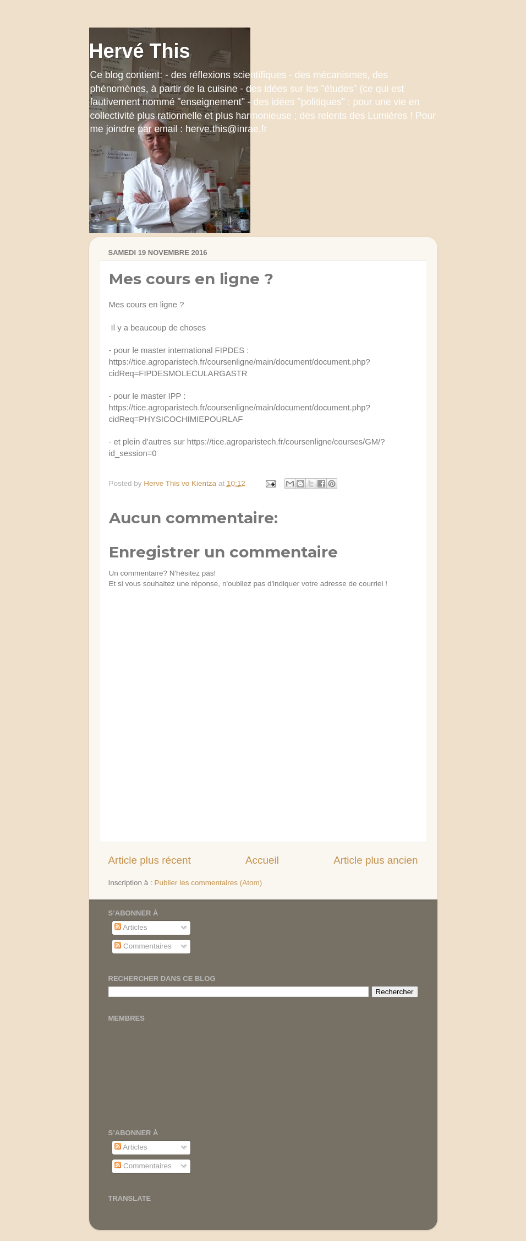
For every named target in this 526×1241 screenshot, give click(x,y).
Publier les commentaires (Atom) (208, 883)
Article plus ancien (375, 860)
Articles (130, 927)
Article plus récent (149, 860)
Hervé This (139, 51)
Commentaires (143, 946)
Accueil (262, 860)
